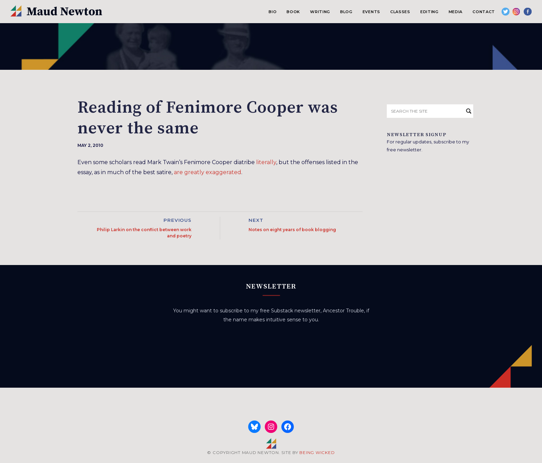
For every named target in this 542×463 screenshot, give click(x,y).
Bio (273, 11)
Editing (429, 11)
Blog (346, 11)
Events (371, 11)
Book (293, 11)
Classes (400, 11)
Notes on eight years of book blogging (292, 229)
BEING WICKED (317, 452)
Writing (320, 11)
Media (455, 11)
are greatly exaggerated (207, 172)
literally (266, 162)
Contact (484, 11)
